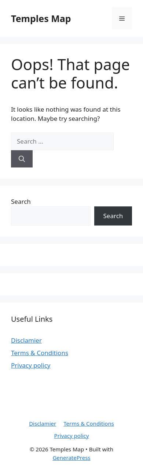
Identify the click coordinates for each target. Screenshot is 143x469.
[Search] (22, 159)
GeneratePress (71, 457)
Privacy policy (30, 365)
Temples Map (41, 18)
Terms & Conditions (39, 353)
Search (21, 201)
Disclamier (26, 340)
